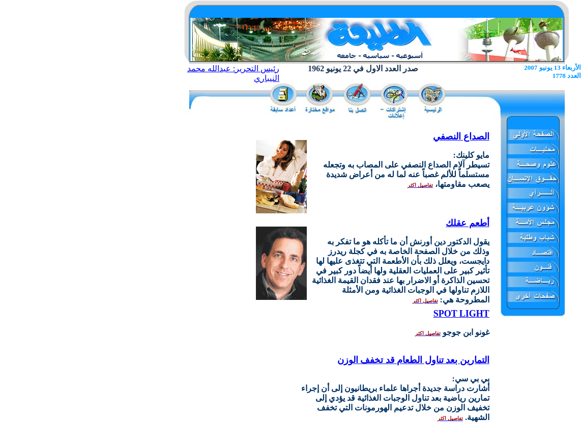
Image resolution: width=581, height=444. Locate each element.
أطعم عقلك (467, 223)
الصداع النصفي (461, 136)
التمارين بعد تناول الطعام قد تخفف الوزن (413, 360)
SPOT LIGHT (461, 314)
